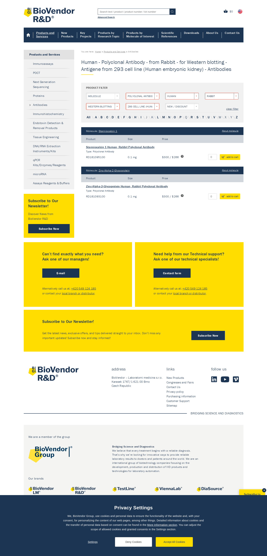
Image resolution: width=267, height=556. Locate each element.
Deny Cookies (133, 541)
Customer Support (178, 401)
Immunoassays (43, 64)
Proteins (38, 96)
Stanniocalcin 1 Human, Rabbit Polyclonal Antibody (120, 147)
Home (28, 35)
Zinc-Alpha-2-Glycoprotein (114, 170)
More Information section (162, 524)
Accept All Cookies (174, 541)
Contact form (172, 273)
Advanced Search (106, 17)
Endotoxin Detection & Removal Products (48, 125)
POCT (36, 73)
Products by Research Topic (108, 34)
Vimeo (236, 379)
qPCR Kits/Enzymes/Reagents (49, 162)
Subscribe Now (49, 229)
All (88, 117)
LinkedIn (214, 379)
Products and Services (45, 34)
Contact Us (232, 33)
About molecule (230, 130)
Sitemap (172, 405)
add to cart (232, 157)
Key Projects (86, 34)
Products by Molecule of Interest (140, 34)
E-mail (61, 273)
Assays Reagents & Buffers (51, 183)
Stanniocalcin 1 (108, 131)
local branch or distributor (78, 293)
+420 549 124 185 (83, 288)
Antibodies (40, 105)
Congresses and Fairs (180, 382)
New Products (67, 34)
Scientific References (169, 34)
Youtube (225, 379)
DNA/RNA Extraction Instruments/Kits (47, 148)
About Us (212, 33)
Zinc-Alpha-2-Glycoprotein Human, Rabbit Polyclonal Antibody (127, 186)
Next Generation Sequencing (44, 84)
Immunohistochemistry (48, 114)
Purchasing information (181, 396)
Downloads (191, 33)
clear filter (232, 109)
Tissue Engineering (46, 137)
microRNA (40, 174)
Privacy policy (175, 391)
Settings (93, 541)
